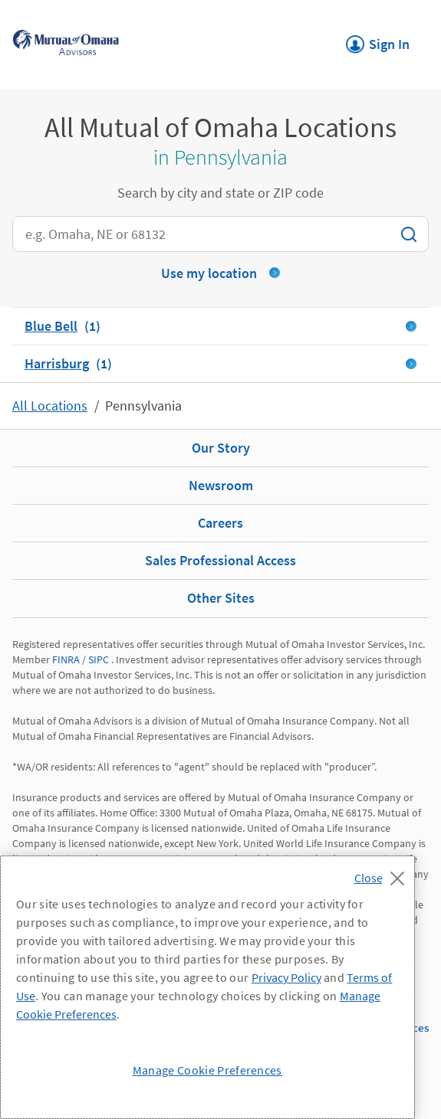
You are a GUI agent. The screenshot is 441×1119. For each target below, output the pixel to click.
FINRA (66, 659)
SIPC (98, 659)
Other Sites (221, 598)
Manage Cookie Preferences (207, 1070)
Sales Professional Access (220, 560)
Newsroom (221, 485)
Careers (220, 523)
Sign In (378, 40)
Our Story (221, 447)
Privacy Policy (286, 977)
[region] (207, 987)
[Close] (383, 873)
